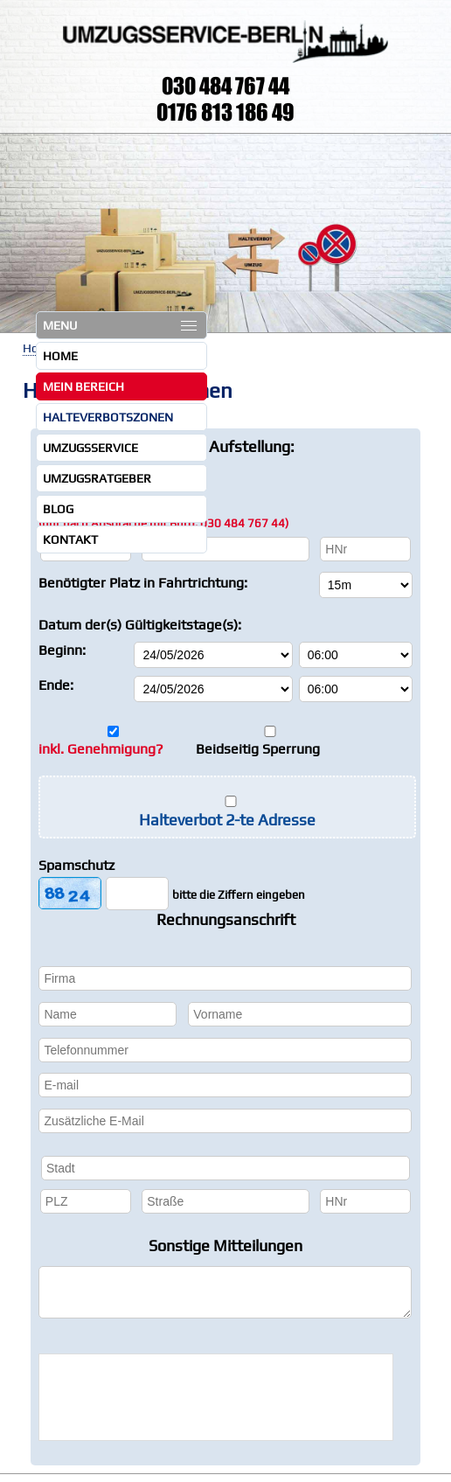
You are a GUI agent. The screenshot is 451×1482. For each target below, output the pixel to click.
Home (60, 356)
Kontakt (70, 539)
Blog (58, 509)
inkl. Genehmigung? (100, 749)
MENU (120, 325)
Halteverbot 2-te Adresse (227, 820)
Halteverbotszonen (108, 417)
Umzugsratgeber (97, 478)
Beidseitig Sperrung (258, 749)
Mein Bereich (83, 386)
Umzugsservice (90, 448)
